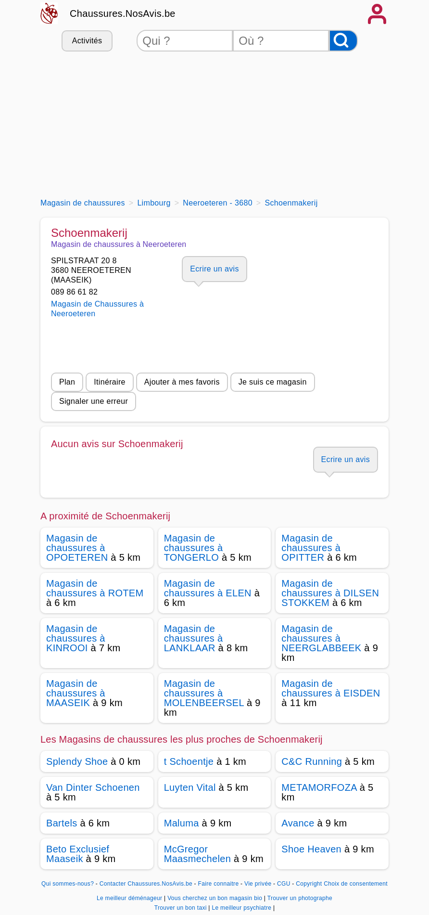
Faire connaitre (218, 883)
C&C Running (311, 761)
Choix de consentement (356, 883)
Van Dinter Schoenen (93, 787)
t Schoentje (189, 761)
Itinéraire (109, 382)
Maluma (181, 823)
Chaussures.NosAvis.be (123, 13)
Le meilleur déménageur (130, 898)
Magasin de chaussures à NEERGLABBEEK (321, 638)
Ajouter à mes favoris (182, 382)
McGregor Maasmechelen (197, 854)
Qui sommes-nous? (67, 883)
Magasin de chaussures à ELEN (208, 588)
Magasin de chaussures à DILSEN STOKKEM (330, 593)
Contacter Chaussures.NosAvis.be (146, 883)
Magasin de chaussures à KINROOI (75, 638)
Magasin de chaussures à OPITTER (311, 548)
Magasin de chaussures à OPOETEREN (77, 548)
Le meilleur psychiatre (242, 907)
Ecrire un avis (214, 269)
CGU (283, 883)
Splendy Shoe (77, 761)
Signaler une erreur (93, 401)
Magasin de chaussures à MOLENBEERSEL (204, 693)
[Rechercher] (343, 41)
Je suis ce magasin (273, 382)
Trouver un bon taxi (181, 907)
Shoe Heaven (311, 849)
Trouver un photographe (299, 898)
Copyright (309, 883)
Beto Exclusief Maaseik (77, 854)
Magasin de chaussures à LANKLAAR (193, 638)
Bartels (61, 823)
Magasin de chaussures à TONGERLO (193, 548)
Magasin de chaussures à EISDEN (330, 688)
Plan (67, 382)
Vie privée (257, 883)
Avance (297, 823)
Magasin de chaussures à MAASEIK (75, 693)
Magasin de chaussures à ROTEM (95, 588)
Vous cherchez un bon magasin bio (215, 898)
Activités (87, 41)
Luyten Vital (190, 787)
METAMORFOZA (318, 787)
